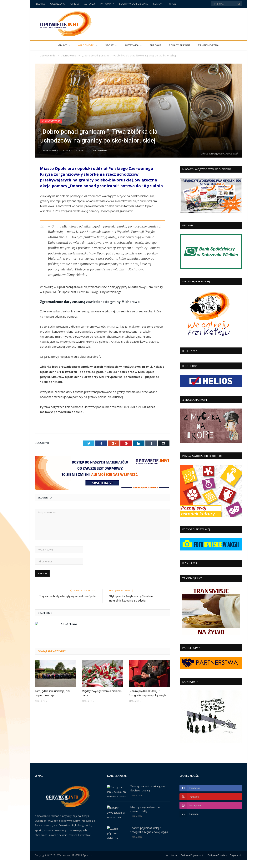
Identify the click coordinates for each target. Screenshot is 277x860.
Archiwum (172, 855)
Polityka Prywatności (192, 855)
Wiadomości (86, 45)
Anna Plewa (49, 150)
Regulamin (236, 855)
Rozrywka (131, 45)
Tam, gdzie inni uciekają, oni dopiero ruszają (52, 693)
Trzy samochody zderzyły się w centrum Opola (67, 596)
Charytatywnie (51, 121)
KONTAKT (158, 3)
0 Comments (98, 150)
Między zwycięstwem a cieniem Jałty (102, 693)
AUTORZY (89, 3)
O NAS (172, 3)
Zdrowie (155, 45)
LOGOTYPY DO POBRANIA (133, 3)
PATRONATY (107, 3)
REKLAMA (40, 3)
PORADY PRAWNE (179, 45)
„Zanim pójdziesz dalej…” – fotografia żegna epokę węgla (147, 693)
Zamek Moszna (208, 45)
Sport (109, 45)
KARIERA (74, 3)
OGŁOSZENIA (57, 3)
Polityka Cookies (217, 855)
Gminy (62, 45)
